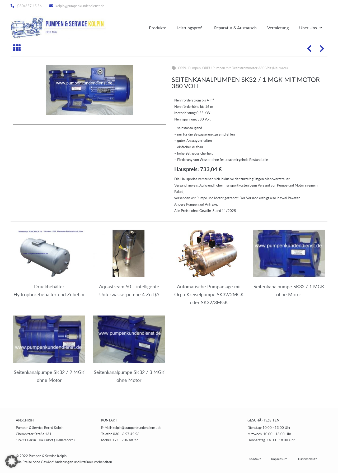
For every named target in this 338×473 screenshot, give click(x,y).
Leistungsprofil (190, 27)
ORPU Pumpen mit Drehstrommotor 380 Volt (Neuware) (245, 68)
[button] (11, 461)
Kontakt (255, 459)
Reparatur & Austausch (235, 27)
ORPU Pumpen (189, 68)
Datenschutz (307, 459)
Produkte (157, 27)
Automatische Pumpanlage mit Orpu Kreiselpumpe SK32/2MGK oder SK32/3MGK (209, 294)
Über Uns (310, 28)
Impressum (279, 459)
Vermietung (278, 27)
